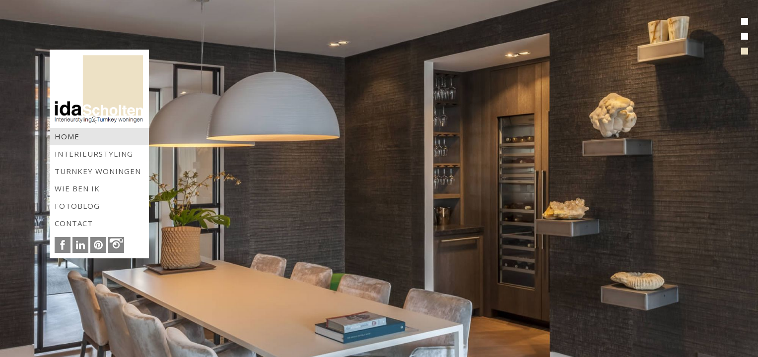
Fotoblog (77, 206)
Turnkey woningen (98, 171)
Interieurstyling (94, 154)
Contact (74, 223)
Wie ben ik (77, 188)
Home (67, 136)
